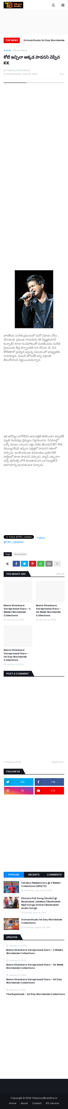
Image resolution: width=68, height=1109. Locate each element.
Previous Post (13, 762)
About (24, 1103)
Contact (37, 1103)
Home (7, 50)
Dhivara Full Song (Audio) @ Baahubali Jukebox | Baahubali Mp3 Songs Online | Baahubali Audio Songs (41, 903)
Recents (34, 874)
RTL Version (52, 1103)
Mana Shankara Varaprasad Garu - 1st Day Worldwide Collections (16, 655)
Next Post (57, 762)
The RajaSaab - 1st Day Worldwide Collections (35, 994)
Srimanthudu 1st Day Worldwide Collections (44, 41)
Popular (13, 874)
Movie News (20, 50)
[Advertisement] (34, 396)
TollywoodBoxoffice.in (44, 1098)
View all (60, 573)
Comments (54, 874)
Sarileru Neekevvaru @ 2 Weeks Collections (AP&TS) (41, 884)
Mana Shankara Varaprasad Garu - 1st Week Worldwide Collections (48, 610)
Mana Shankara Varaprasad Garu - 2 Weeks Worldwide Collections (17, 610)
